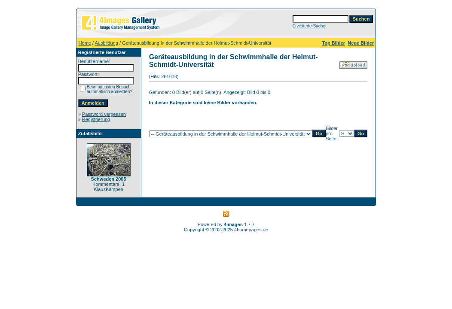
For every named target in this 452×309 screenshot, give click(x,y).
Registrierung (96, 119)
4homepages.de (251, 229)
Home (85, 42)
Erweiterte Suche (309, 26)
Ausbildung (106, 42)
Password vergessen (104, 114)
